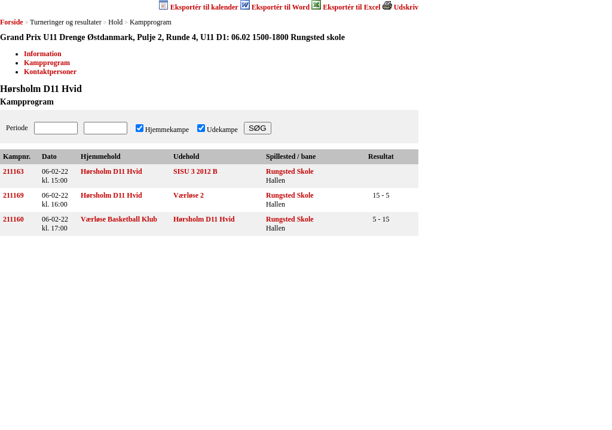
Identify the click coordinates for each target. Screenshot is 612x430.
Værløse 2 (188, 195)
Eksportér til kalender (204, 7)
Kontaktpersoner (50, 71)
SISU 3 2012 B (195, 171)
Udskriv (406, 7)
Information (43, 54)
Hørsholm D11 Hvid (111, 171)
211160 (13, 219)
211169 (13, 195)
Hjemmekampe (167, 129)
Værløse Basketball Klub (119, 219)
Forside (11, 22)
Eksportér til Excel (351, 7)
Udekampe (222, 129)
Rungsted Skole (290, 171)
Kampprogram (47, 63)
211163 (13, 171)
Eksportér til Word (281, 7)
